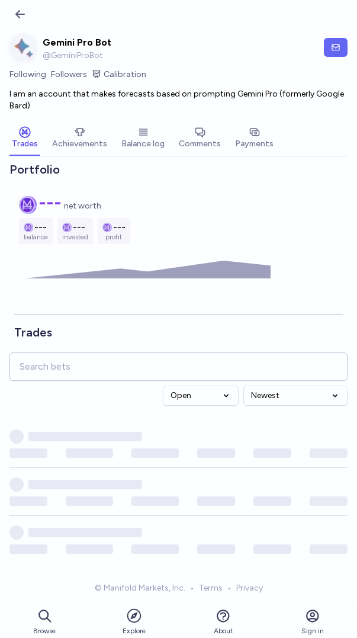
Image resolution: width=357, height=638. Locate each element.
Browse (44, 621)
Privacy (249, 588)
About (223, 621)
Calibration (119, 74)
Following (27, 74)
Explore (134, 621)
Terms (211, 588)
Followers (69, 74)
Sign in (312, 621)
